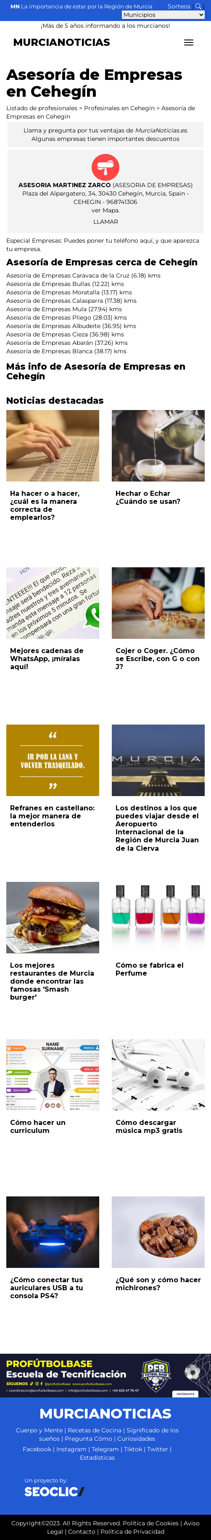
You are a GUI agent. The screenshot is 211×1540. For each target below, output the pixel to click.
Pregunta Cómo (88, 1438)
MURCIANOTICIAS (61, 42)
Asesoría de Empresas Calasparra (54, 300)
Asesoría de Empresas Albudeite (53, 326)
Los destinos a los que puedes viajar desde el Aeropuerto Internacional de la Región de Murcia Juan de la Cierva (157, 828)
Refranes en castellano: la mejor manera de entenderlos (52, 816)
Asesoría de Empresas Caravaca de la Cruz (67, 275)
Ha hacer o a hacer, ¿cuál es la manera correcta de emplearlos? (44, 506)
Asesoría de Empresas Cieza (47, 334)
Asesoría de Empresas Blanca (49, 351)
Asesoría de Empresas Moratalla (53, 292)
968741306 (121, 202)
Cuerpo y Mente (39, 1430)
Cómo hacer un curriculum (38, 1127)
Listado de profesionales (41, 108)
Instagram (71, 1449)
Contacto (81, 1531)
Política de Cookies (151, 1523)
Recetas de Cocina (94, 1430)
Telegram (105, 1449)
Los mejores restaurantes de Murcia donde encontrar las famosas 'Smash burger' (52, 981)
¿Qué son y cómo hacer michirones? (158, 1284)
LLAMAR (105, 221)
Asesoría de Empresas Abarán (49, 343)
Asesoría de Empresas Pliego (48, 317)
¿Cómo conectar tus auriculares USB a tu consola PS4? (46, 1288)
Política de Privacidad (132, 1531)
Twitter (157, 1449)
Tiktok (133, 1449)
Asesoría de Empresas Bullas (48, 284)
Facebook (37, 1449)
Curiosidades (136, 1438)
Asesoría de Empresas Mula (46, 309)
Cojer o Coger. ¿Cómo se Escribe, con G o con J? (158, 659)
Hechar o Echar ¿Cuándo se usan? (148, 497)
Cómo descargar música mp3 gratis (149, 1127)
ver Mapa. (106, 210)
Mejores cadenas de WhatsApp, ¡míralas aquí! (47, 659)
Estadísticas (97, 1457)
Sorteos (179, 6)
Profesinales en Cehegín (119, 108)
